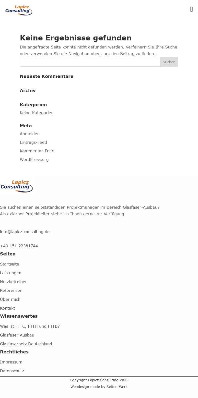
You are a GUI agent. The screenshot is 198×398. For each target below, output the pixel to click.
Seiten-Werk (117, 387)
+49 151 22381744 (19, 245)
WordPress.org (34, 159)
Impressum (11, 362)
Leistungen (10, 272)
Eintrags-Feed (33, 142)
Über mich (10, 299)
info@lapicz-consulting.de (25, 231)
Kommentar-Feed (37, 150)
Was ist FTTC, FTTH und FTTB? (30, 326)
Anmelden (30, 133)
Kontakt (7, 308)
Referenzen (11, 290)
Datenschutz (12, 370)
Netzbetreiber (13, 281)
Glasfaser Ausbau (17, 335)
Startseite (9, 264)
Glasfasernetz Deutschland (26, 343)
